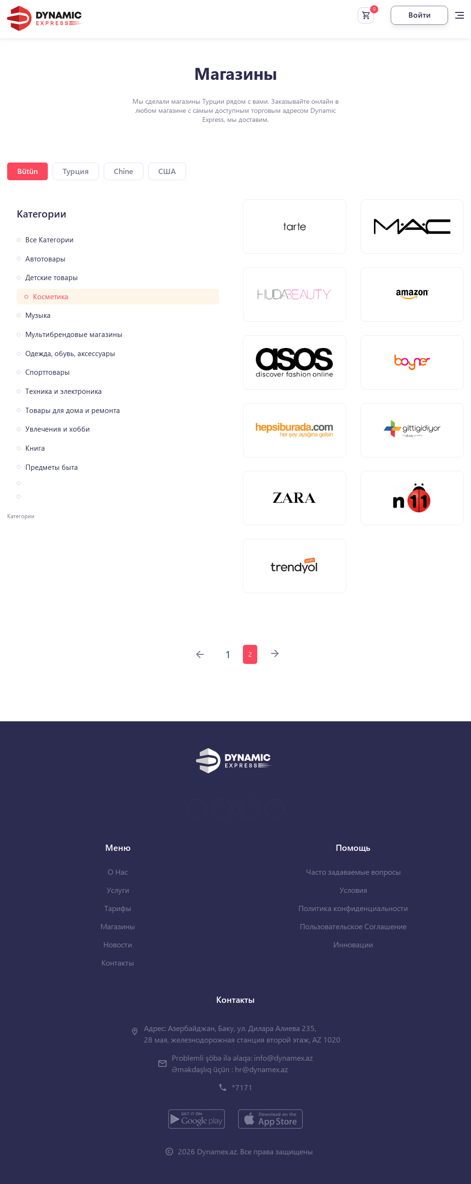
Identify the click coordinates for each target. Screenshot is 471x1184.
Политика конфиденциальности (353, 908)
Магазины (117, 926)
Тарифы (117, 908)
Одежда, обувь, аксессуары (70, 353)
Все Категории (49, 239)
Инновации (353, 944)
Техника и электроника (63, 391)
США (167, 171)
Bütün (27, 171)
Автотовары (45, 258)
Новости (117, 944)
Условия (353, 890)
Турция (76, 171)
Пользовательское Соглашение (353, 926)
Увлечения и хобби (57, 429)
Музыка (38, 315)
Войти (419, 15)
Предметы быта (51, 467)
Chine (123, 171)
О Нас (118, 872)
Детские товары (51, 277)
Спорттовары (47, 372)
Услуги (118, 890)
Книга (35, 448)
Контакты (117, 962)
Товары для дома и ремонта (72, 410)
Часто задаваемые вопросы (353, 872)
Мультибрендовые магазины (73, 334)
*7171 (242, 1087)
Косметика (50, 296)
